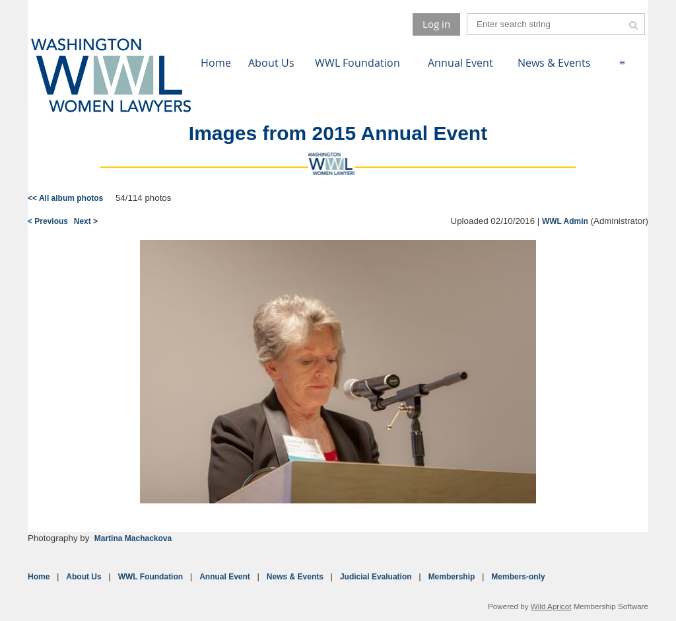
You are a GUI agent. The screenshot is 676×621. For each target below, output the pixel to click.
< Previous (48, 221)
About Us (83, 576)
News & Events (295, 576)
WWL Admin (565, 221)
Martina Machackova (133, 538)
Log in (436, 23)
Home (39, 576)
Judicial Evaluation (376, 576)
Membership (451, 576)
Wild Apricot (551, 606)
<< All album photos (65, 198)
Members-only (518, 576)
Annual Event (224, 576)
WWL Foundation (150, 576)
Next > (86, 221)
